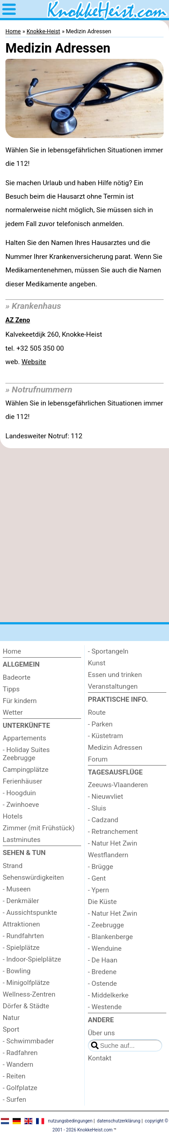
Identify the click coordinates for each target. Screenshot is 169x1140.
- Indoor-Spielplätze (32, 959)
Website (34, 362)
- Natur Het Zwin (112, 843)
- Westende (105, 1007)
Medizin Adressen (115, 748)
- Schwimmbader (28, 1041)
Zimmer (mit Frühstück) (39, 828)
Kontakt (99, 1058)
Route (96, 712)
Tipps (11, 689)
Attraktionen (21, 924)
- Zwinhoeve (21, 805)
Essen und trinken (115, 675)
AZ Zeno (17, 320)
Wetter (13, 712)
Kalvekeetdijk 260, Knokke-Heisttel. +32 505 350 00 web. (53, 348)
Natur (11, 1018)
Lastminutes (22, 840)
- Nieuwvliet (105, 797)
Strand (13, 866)
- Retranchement (113, 832)
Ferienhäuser (22, 781)
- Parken (100, 724)
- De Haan (103, 960)
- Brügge (100, 867)
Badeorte (17, 677)
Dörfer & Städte (26, 1006)
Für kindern (20, 701)
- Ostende (102, 984)
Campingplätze (26, 770)
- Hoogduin (19, 793)
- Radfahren (20, 1053)
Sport (11, 1029)
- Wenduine (105, 948)
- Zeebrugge (106, 925)
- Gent (97, 878)
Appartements (24, 738)
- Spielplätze (21, 948)
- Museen (17, 889)
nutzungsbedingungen (70, 1120)
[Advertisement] (84, 535)
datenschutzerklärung (118, 1120)
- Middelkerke (108, 995)
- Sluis (97, 808)
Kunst (96, 663)
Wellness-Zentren (29, 994)
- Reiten (14, 1076)
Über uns (101, 1033)
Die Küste (102, 902)
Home (12, 651)
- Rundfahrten (23, 936)
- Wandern (18, 1064)
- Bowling (17, 971)
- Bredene (102, 972)
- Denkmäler (21, 901)
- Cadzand (103, 820)
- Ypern (98, 890)
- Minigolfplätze (26, 983)
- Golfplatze (20, 1088)
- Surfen (14, 1099)
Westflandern (108, 855)
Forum (98, 759)
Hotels (13, 816)
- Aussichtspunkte (30, 912)
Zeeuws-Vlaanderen (118, 785)
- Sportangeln (108, 651)
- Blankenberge (110, 937)
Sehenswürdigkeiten (33, 877)
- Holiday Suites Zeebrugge (26, 754)
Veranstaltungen (112, 686)
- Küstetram (105, 736)
